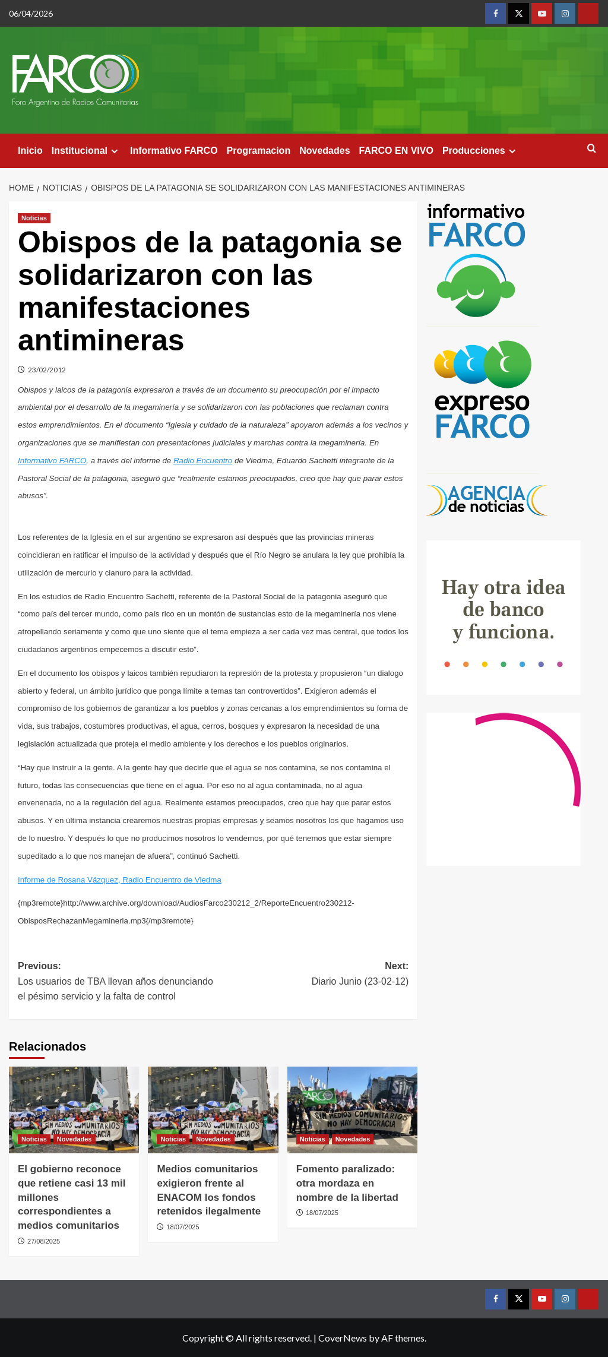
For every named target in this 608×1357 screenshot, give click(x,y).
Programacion (259, 150)
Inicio (30, 150)
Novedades (324, 150)
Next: (310, 975)
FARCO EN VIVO (396, 150)
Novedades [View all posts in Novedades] (74, 1139)
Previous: (115, 982)
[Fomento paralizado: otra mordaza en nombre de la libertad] (352, 1110)
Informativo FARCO (174, 150)
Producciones (480, 150)
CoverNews (342, 1337)
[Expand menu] (114, 151)
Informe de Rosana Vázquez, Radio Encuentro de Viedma (119, 879)
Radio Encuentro (202, 460)
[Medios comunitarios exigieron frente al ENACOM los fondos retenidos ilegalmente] (213, 1110)
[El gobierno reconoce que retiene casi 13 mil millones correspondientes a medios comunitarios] (74, 1110)
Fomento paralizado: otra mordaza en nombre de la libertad (347, 1183)
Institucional (86, 150)
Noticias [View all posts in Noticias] (34, 218)
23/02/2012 (47, 369)
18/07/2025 (182, 1227)
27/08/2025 (43, 1241)
